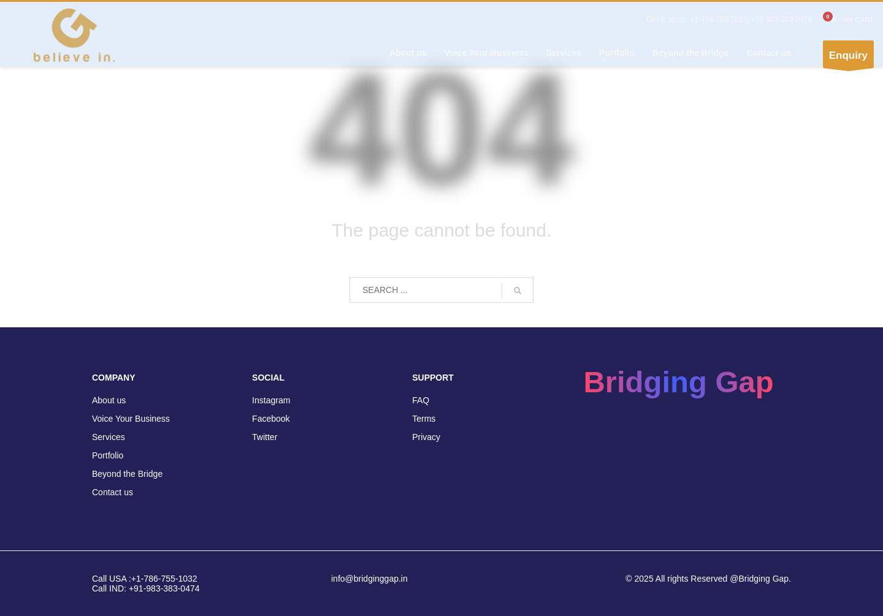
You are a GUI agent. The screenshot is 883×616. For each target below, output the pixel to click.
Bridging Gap (678, 381)
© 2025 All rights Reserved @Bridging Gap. (708, 579)
